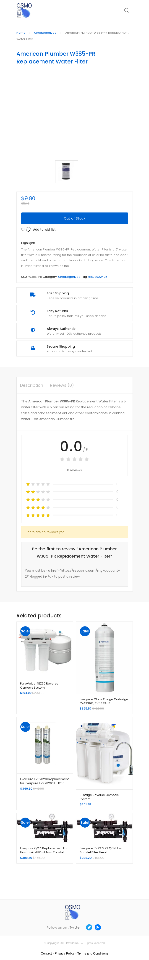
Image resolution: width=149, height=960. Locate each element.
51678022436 (97, 277)
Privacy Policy (64, 953)
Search (126, 10)
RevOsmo (72, 943)
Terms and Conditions (92, 953)
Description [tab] (31, 385)
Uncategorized (45, 32)
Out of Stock (74, 218)
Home (21, 32)
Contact (46, 953)
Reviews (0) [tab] (62, 385)
